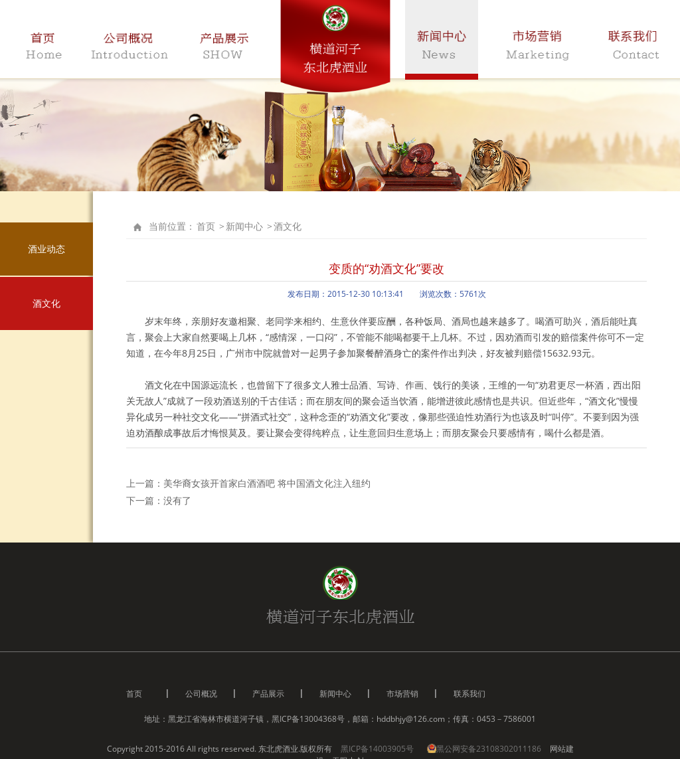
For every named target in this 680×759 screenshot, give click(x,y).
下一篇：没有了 (158, 500)
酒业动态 (46, 248)
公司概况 (201, 693)
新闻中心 (244, 226)
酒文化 (46, 303)
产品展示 (268, 693)
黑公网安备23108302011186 (485, 748)
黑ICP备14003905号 (377, 748)
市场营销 (402, 693)
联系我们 (469, 693)
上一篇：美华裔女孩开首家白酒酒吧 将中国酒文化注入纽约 (248, 483)
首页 (206, 226)
